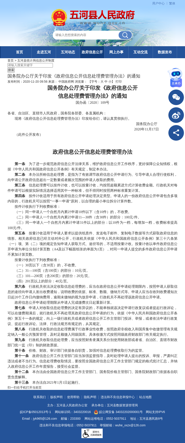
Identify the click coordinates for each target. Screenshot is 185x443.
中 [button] (106, 81)
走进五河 (44, 52)
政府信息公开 (92, 52)
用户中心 (158, 3)
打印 (119, 81)
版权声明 (56, 397)
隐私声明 (90, 397)
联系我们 (39, 397)
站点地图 (145, 397)
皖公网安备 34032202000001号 (118, 412)
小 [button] (110, 81)
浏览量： (81, 81)
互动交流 (140, 52)
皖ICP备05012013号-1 (35, 412)
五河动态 (68, 52)
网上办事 (116, 52)
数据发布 (165, 52)
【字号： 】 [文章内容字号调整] (101, 81)
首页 (19, 52)
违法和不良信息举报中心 (118, 397)
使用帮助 (73, 397)
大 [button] (102, 81)
